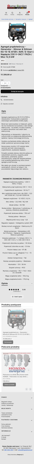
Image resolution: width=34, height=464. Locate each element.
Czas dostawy (5, 426)
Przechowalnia (5, 416)
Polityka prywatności (7, 403)
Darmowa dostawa (7, 428)
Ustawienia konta (6, 414)
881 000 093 (8, 450)
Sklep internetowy (15, 454)
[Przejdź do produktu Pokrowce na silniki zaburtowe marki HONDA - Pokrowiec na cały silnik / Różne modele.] (17, 362)
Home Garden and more (7, 19)
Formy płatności (6, 424)
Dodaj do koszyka (17, 91)
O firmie (3, 437)
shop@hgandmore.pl (25, 450)
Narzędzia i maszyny (21, 19)
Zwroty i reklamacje (7, 405)
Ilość (2, 80)
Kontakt (3, 439)
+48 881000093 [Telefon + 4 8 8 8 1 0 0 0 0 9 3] (8, 100)
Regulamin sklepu (6, 401)
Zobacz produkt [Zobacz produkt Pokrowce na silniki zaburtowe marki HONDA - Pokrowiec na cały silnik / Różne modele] (9, 384)
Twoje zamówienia (6, 413)
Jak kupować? (5, 435)
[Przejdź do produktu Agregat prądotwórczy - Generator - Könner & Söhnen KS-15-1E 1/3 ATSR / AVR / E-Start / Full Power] (17, 319)
